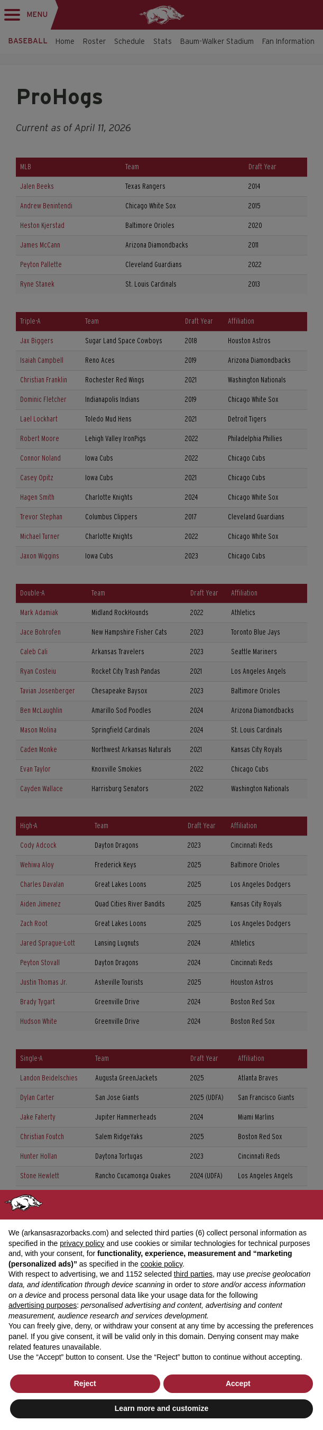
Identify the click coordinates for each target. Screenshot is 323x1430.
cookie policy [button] (161, 1264)
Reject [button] (85, 1383)
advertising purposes (42, 1305)
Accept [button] (238, 1383)
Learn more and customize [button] (161, 1408)
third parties (193, 1274)
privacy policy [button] (82, 1243)
